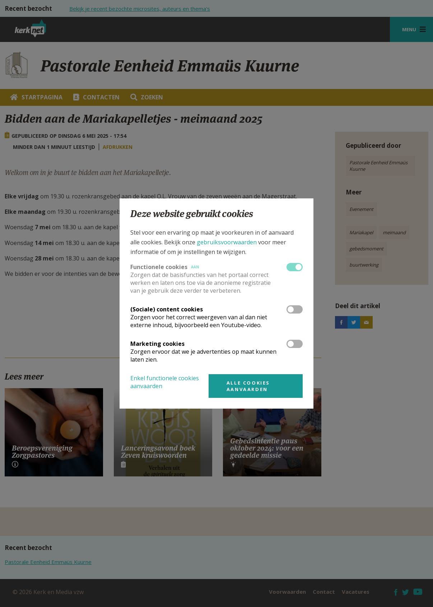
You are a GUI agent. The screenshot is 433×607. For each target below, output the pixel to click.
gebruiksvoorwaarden (227, 242)
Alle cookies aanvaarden (248, 386)
